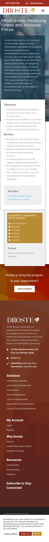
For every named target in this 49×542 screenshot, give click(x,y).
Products (11, 474)
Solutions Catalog (15, 451)
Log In (10, 425)
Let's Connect (24, 288)
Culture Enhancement (17, 399)
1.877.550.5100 (12, 3)
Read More (8, 537)
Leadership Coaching (17, 381)
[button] (43, 10)
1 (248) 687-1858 (29, 367)
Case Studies (13, 465)
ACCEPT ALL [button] (25, 534)
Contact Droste (36, 3)
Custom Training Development (21, 408)
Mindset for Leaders (20, 199)
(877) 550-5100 (29, 363)
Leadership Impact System (19, 446)
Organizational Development (20, 404)
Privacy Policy (13, 469)
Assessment (12, 390)
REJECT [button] (37, 534)
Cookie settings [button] (10, 534)
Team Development (16, 394)
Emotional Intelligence (21, 196)
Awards (10, 441)
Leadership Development (19, 385)
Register (11, 430)
